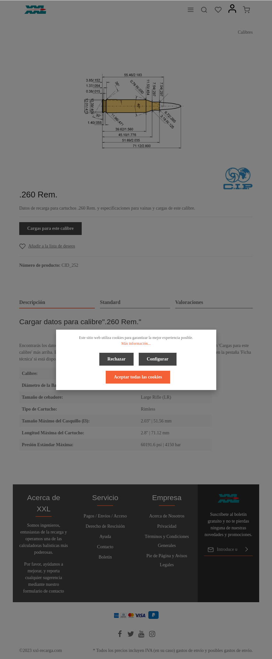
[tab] (57, 302)
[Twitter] (131, 636)
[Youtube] (142, 636)
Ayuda (105, 536)
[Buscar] (204, 9)
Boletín (105, 557)
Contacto (105, 546)
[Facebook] (120, 636)
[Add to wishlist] (47, 246)
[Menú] (190, 9)
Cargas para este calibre (50, 228)
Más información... (136, 343)
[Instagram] (152, 636)
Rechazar (116, 359)
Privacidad (167, 526)
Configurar (158, 359)
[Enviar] (247, 549)
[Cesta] (246, 9)
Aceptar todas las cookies (138, 377)
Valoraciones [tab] (189, 302)
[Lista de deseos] (218, 9)
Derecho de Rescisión (105, 526)
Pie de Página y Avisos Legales (166, 560)
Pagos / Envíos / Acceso (105, 516)
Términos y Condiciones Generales (167, 541)
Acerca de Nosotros (166, 516)
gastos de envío (189, 650)
